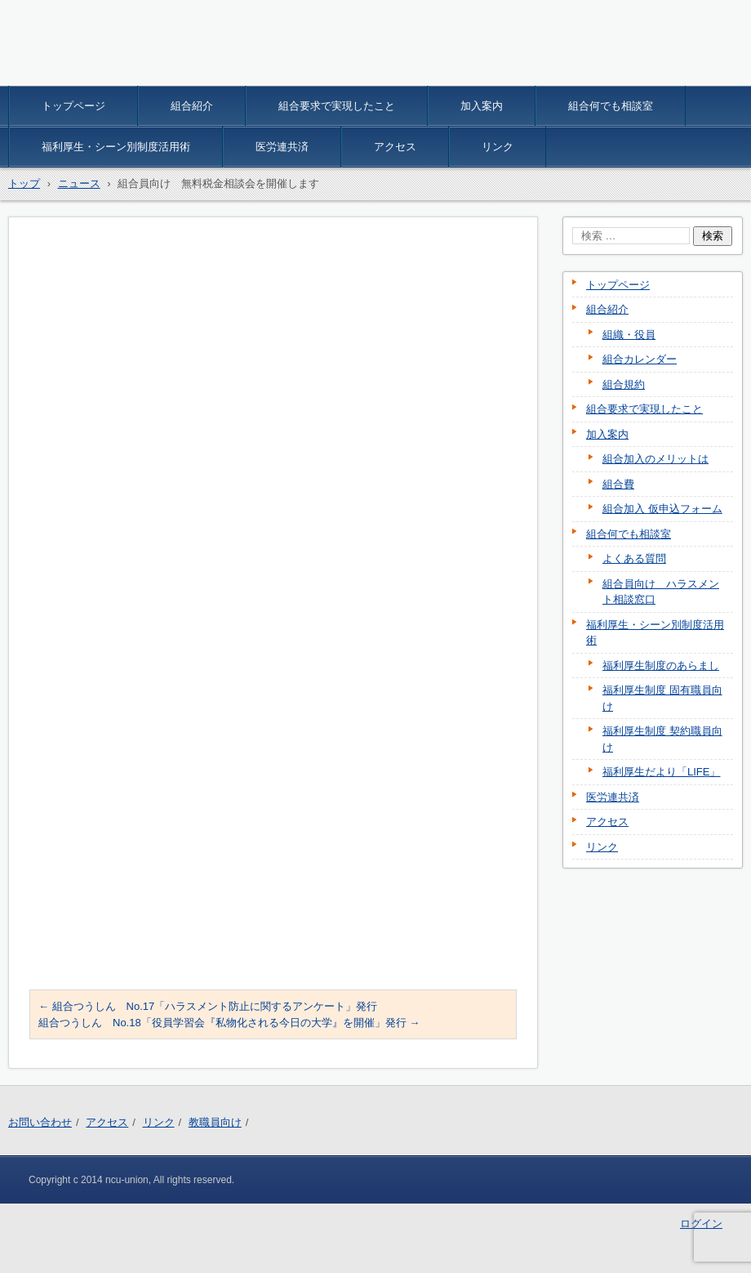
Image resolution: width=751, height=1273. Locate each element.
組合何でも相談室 (610, 106)
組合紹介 (192, 106)
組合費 (618, 484)
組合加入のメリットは (655, 459)
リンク (497, 147)
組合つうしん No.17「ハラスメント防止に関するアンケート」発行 (207, 1006)
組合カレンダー (639, 359)
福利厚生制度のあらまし (660, 665)
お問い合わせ (40, 1122)
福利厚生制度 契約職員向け (662, 739)
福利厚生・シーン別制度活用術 (116, 147)
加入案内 (481, 106)
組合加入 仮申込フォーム (662, 508)
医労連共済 (282, 147)
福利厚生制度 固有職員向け (662, 698)
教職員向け (215, 1122)
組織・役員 (628, 334)
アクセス (395, 147)
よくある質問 (634, 558)
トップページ (73, 106)
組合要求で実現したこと (336, 106)
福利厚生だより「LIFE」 (661, 772)
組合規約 (623, 384)
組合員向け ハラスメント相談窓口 (660, 592)
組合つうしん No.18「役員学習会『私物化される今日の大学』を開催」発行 (229, 1022)
